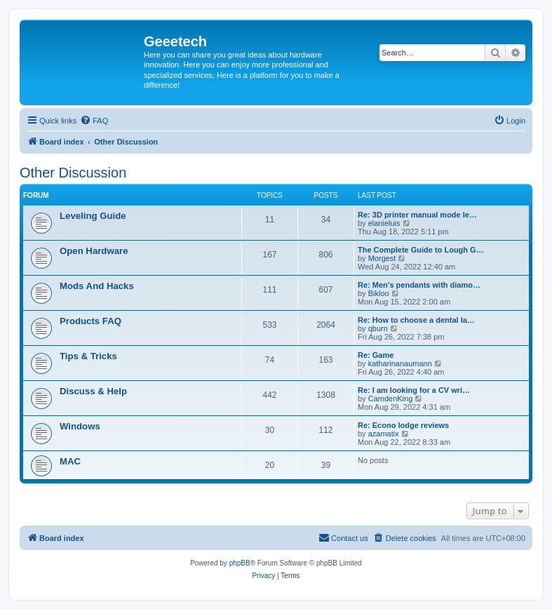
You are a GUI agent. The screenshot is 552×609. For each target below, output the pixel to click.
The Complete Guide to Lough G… (421, 250)
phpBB (239, 563)
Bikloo (378, 293)
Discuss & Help (93, 391)
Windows (80, 426)
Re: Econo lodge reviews (403, 425)
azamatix (383, 433)
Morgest (382, 258)
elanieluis (384, 223)
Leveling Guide (93, 215)
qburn (378, 328)
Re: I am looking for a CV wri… (414, 390)
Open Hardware (94, 251)
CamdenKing (390, 398)
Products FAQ (90, 321)
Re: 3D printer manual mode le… (417, 214)
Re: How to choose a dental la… (416, 320)
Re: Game (375, 355)
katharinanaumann (400, 363)
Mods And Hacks (97, 286)
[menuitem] (94, 120)
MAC (70, 461)
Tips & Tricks (88, 356)
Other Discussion (73, 172)
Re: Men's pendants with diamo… (419, 285)
